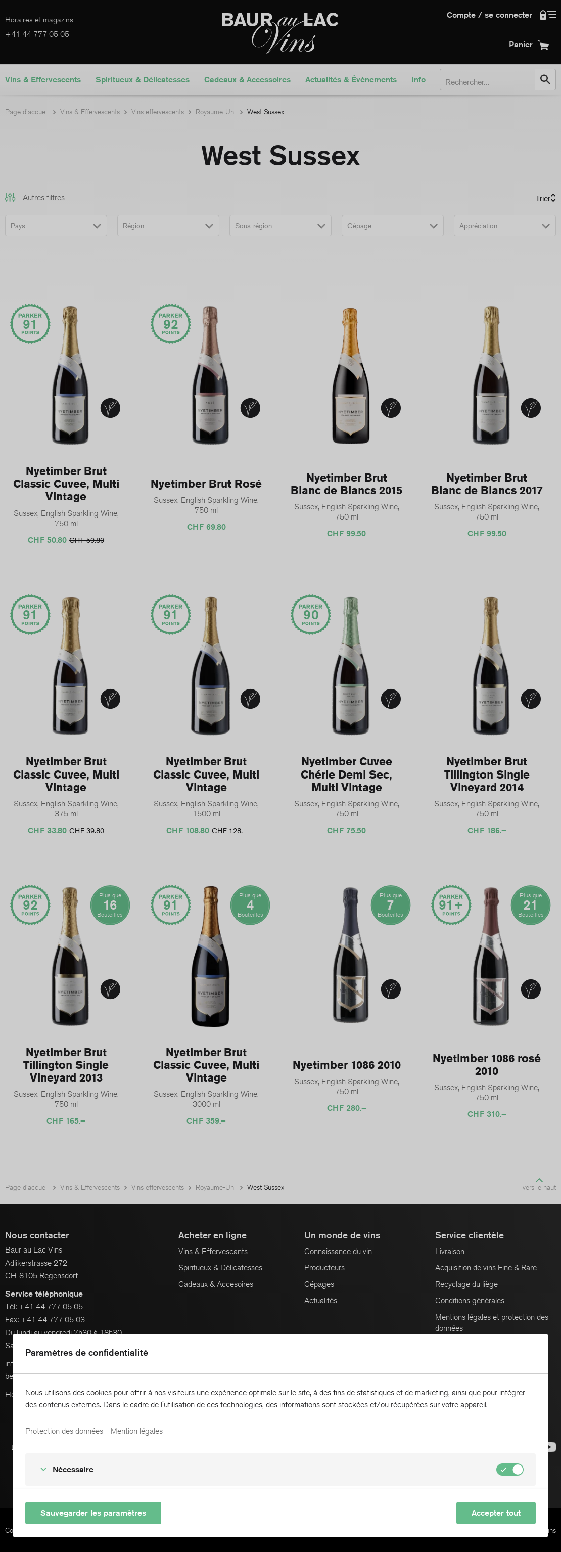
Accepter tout (496, 1513)
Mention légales (137, 1445)
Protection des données (64, 1445)
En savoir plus (48, 1421)
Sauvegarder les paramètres (93, 1513)
